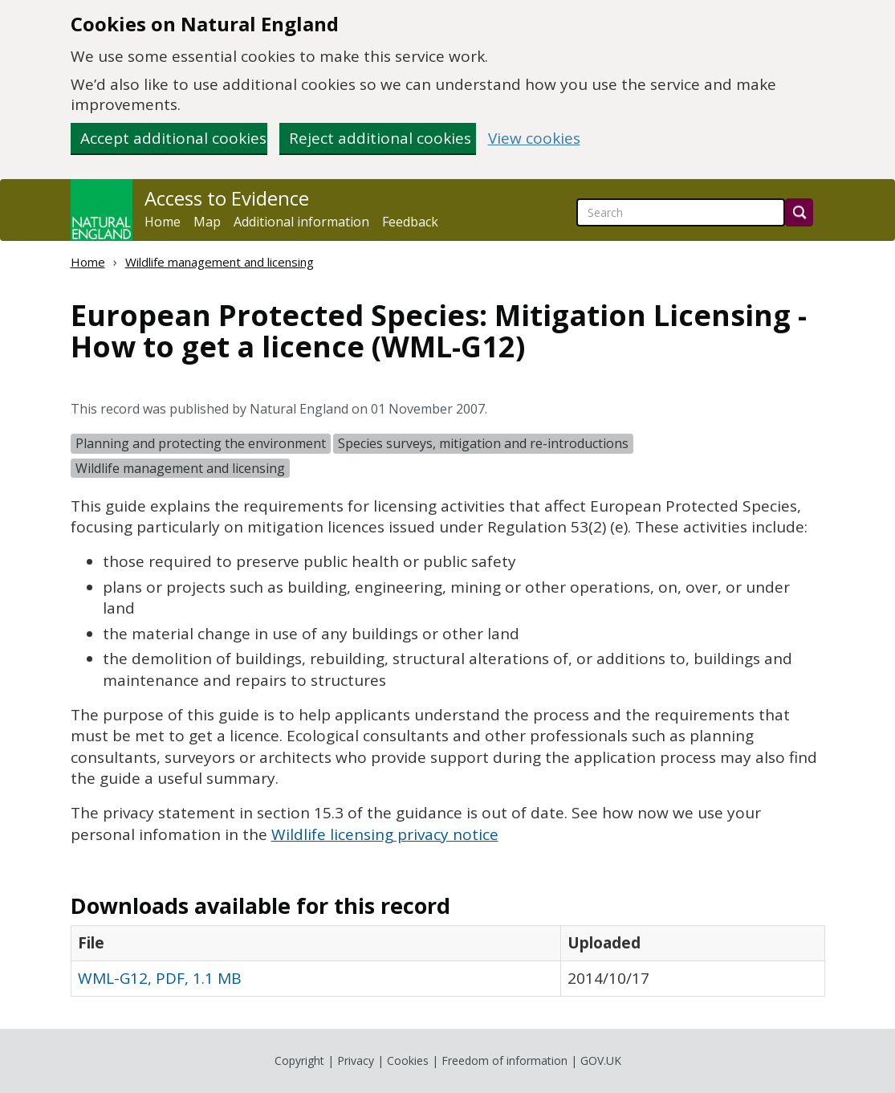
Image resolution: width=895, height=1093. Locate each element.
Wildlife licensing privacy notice (384, 834)
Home (162, 221)
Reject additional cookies (380, 138)
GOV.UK (600, 1060)
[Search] (799, 212)
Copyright (299, 1060)
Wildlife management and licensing (219, 262)
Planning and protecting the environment (200, 443)
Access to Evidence (226, 198)
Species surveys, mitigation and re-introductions (483, 443)
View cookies (534, 138)
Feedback (410, 221)
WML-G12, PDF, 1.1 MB (160, 978)
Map (207, 221)
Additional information (301, 221)
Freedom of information (504, 1060)
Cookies (408, 1060)
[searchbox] (680, 212)
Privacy (355, 1060)
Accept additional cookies (173, 138)
